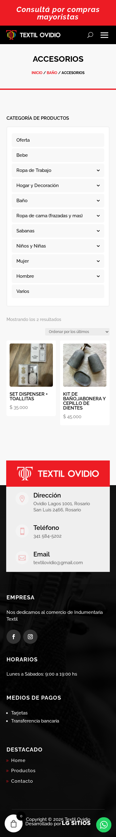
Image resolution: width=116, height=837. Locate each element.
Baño (52, 73)
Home (18, 760)
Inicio (37, 73)
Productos (23, 770)
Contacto (22, 781)
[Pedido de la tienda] (77, 331)
